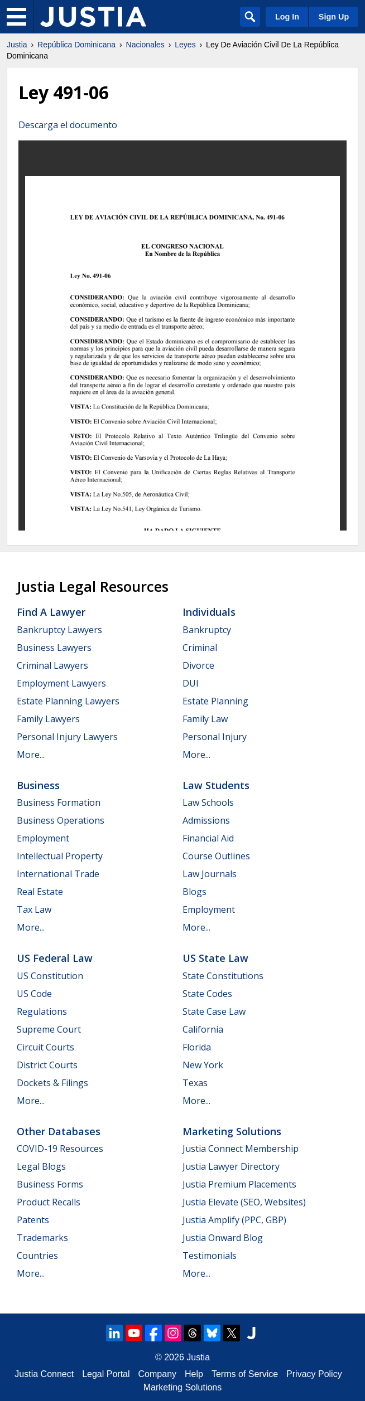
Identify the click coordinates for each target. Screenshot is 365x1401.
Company (157, 1374)
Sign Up (334, 16)
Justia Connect (44, 1374)
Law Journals (209, 874)
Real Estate (40, 892)
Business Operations (60, 820)
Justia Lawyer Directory (231, 1166)
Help (194, 1374)
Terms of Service (245, 1374)
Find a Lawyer (51, 612)
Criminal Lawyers (52, 665)
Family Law (205, 719)
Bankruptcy (206, 630)
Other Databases (58, 1131)
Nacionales (145, 44)
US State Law (215, 958)
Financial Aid (208, 838)
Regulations (42, 1011)
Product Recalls (48, 1202)
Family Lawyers (48, 719)
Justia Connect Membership (240, 1148)
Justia (17, 44)
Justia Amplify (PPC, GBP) (234, 1220)
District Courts (47, 1065)
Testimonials (209, 1255)
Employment (43, 838)
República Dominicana (76, 44)
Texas (195, 1083)
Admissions (206, 820)
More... (31, 754)
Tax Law (34, 909)
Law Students (215, 785)
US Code (34, 993)
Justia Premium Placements (239, 1184)
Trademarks (42, 1238)
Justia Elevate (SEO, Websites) (244, 1202)
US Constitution (50, 976)
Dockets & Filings (52, 1083)
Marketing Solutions (231, 1131)
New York (202, 1065)
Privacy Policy (314, 1374)
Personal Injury (214, 737)
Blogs (194, 892)
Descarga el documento (67, 125)
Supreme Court (49, 1029)
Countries (37, 1255)
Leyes (185, 44)
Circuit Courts (45, 1047)
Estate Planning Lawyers (68, 701)
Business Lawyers (54, 647)
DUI (190, 683)
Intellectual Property (60, 856)
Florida (196, 1047)
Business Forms (50, 1184)
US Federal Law (55, 958)
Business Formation (58, 802)
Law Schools (208, 802)
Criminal (199, 647)
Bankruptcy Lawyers (59, 630)
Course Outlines (216, 856)
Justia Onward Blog (222, 1238)
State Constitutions (222, 976)
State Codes (207, 993)
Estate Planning (215, 701)
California (202, 1029)
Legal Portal (105, 1374)
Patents (33, 1220)
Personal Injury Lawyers (67, 737)
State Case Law (214, 1011)
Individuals (209, 612)
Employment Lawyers (61, 683)
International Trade (58, 874)
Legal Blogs (41, 1166)
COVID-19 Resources (60, 1148)
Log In (287, 16)
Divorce (198, 665)
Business (38, 785)
